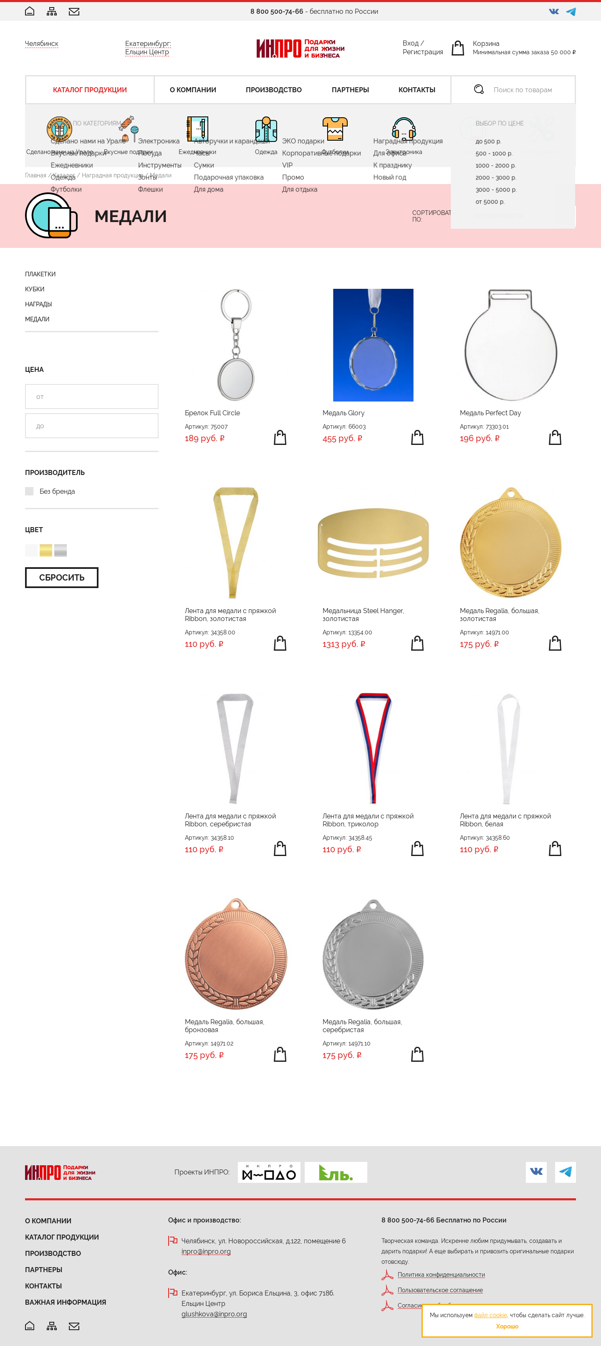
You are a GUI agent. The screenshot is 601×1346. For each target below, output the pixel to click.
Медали (37, 319)
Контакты (43, 1286)
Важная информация (65, 1302)
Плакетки (40, 274)
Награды (38, 304)
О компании (48, 1221)
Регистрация (423, 53)
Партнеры (43, 1270)
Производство (53, 1254)
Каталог (64, 175)
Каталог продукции (62, 1237)
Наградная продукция (112, 175)
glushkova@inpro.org (214, 1314)
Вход (411, 45)
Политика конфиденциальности (441, 1275)
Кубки (34, 289)
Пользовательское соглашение (440, 1290)
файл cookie (490, 1315)
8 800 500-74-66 (276, 11)
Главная (35, 175)
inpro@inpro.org (206, 1252)
